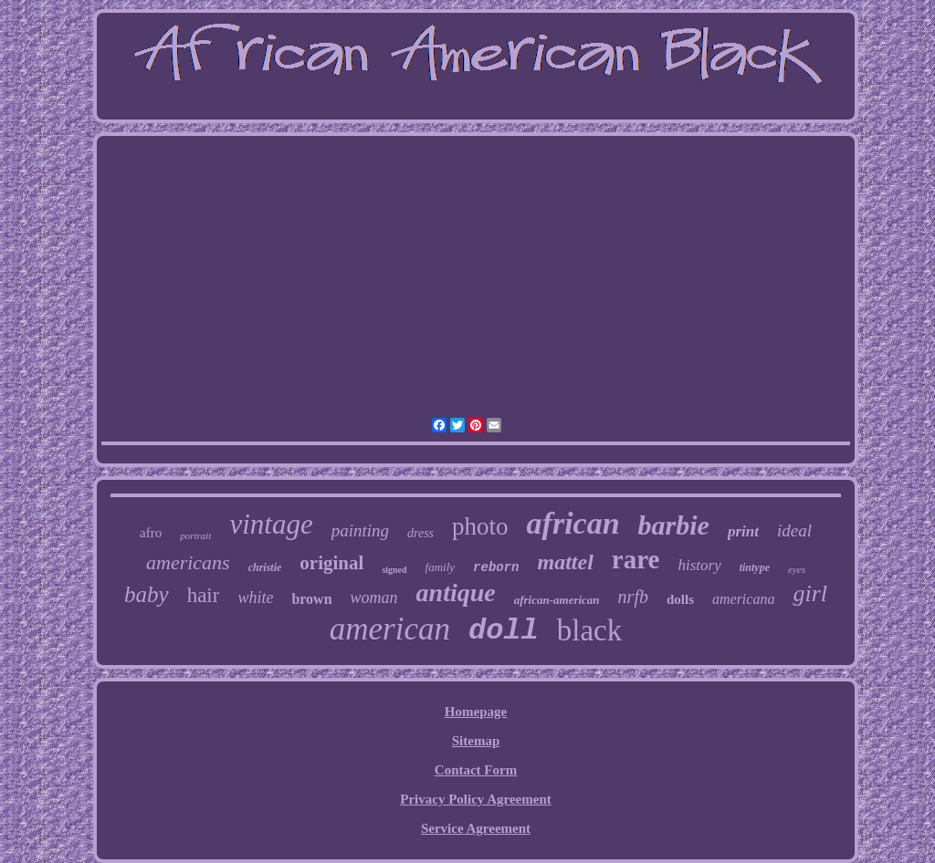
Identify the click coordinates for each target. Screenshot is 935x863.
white (255, 597)
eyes (796, 569)
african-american (557, 600)
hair (203, 595)
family (440, 567)
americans (188, 562)
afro (151, 532)
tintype (755, 567)
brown (311, 599)
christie (265, 567)
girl (810, 593)
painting (360, 530)
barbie (673, 525)
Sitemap (476, 740)
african (573, 523)
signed (394, 570)
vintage (270, 524)
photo (480, 526)
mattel (566, 562)
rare (636, 559)
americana (743, 599)
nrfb (633, 597)
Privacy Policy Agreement (476, 799)
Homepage (476, 711)
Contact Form (476, 770)
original (331, 563)
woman (374, 597)
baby (146, 594)
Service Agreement (476, 828)
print (743, 531)
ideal (794, 530)
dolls (680, 599)
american (390, 629)
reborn (496, 567)
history (699, 565)
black (589, 630)
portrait (195, 535)
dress (420, 533)
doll (503, 631)
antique (456, 592)
